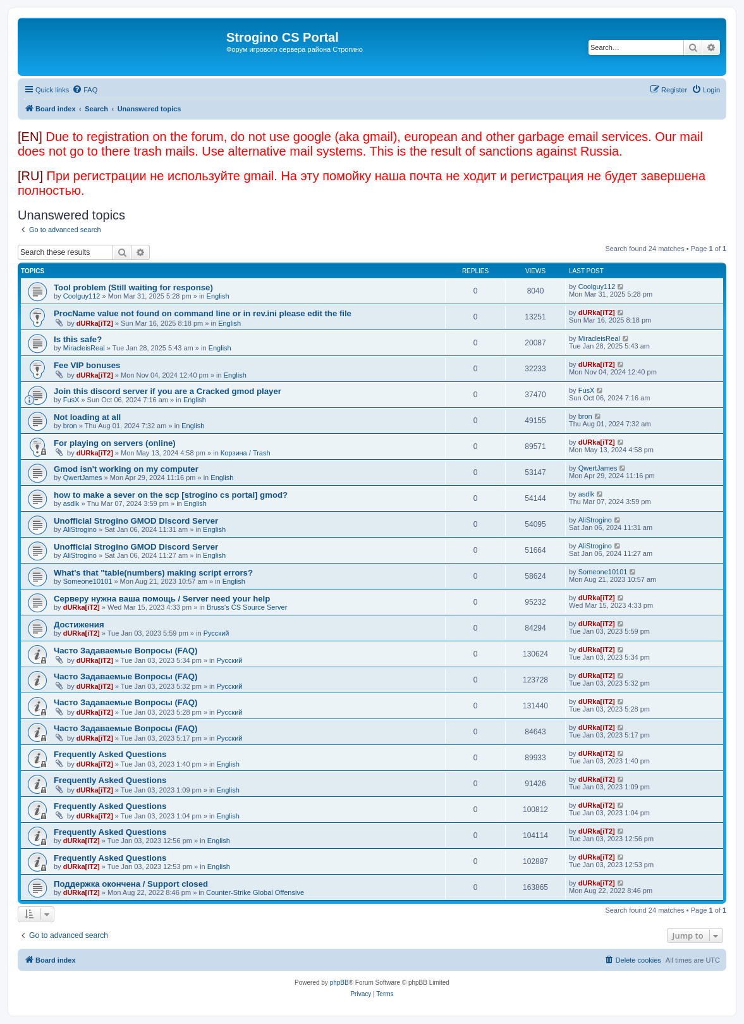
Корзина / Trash (246, 453)
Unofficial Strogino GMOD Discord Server (136, 521)
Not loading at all (87, 417)
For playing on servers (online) (115, 443)
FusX (71, 400)
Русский (216, 633)
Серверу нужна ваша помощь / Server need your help (162, 598)
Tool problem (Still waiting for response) (133, 287)
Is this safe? (78, 339)
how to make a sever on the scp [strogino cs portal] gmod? (171, 495)
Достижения (79, 624)
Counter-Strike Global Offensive (255, 892)
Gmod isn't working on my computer (126, 469)
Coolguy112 (82, 296)
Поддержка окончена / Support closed (131, 884)
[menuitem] (84, 89)
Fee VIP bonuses (87, 365)
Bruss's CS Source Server (247, 607)
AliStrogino (80, 529)
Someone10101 (88, 581)
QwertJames (82, 477)
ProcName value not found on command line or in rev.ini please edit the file (202, 313)
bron (70, 425)
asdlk (71, 503)
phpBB (339, 982)
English (218, 296)
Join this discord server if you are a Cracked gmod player (167, 391)
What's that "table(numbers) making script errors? (153, 572)
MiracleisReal (84, 348)
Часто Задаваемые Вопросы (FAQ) (125, 650)
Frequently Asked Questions (110, 754)
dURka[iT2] (94, 323)
